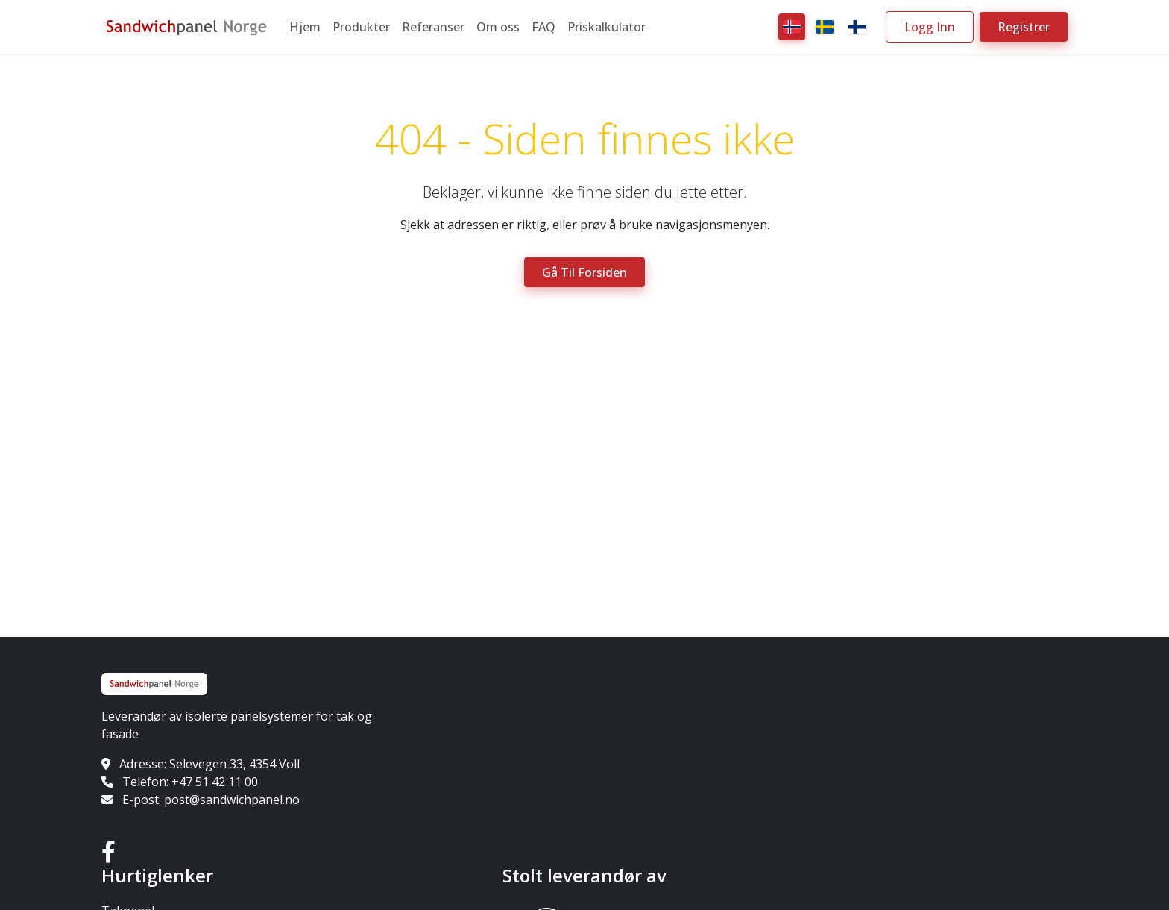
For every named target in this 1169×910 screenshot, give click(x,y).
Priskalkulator (606, 27)
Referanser (433, 27)
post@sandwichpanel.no (232, 799)
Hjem (305, 27)
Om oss (498, 27)
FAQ (543, 27)
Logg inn (929, 27)
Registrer (1024, 27)
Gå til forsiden (584, 272)
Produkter (361, 27)
